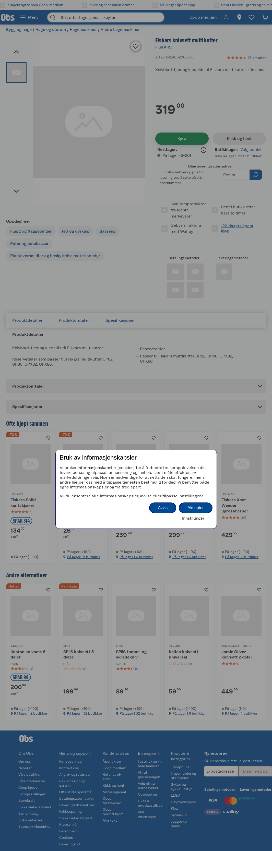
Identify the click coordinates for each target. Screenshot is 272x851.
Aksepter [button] (195, 508)
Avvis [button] (163, 508)
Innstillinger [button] (193, 518)
